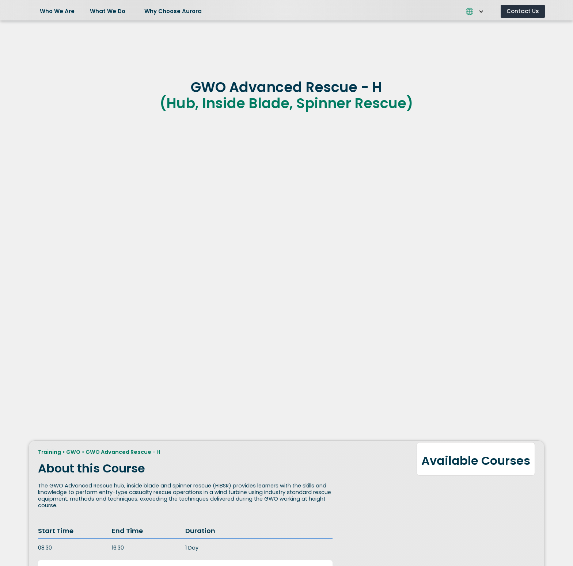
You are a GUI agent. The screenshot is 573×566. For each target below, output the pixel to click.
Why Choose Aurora (173, 11)
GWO (73, 452)
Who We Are (57, 11)
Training (49, 452)
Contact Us (522, 11)
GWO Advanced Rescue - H (123, 452)
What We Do (107, 11)
